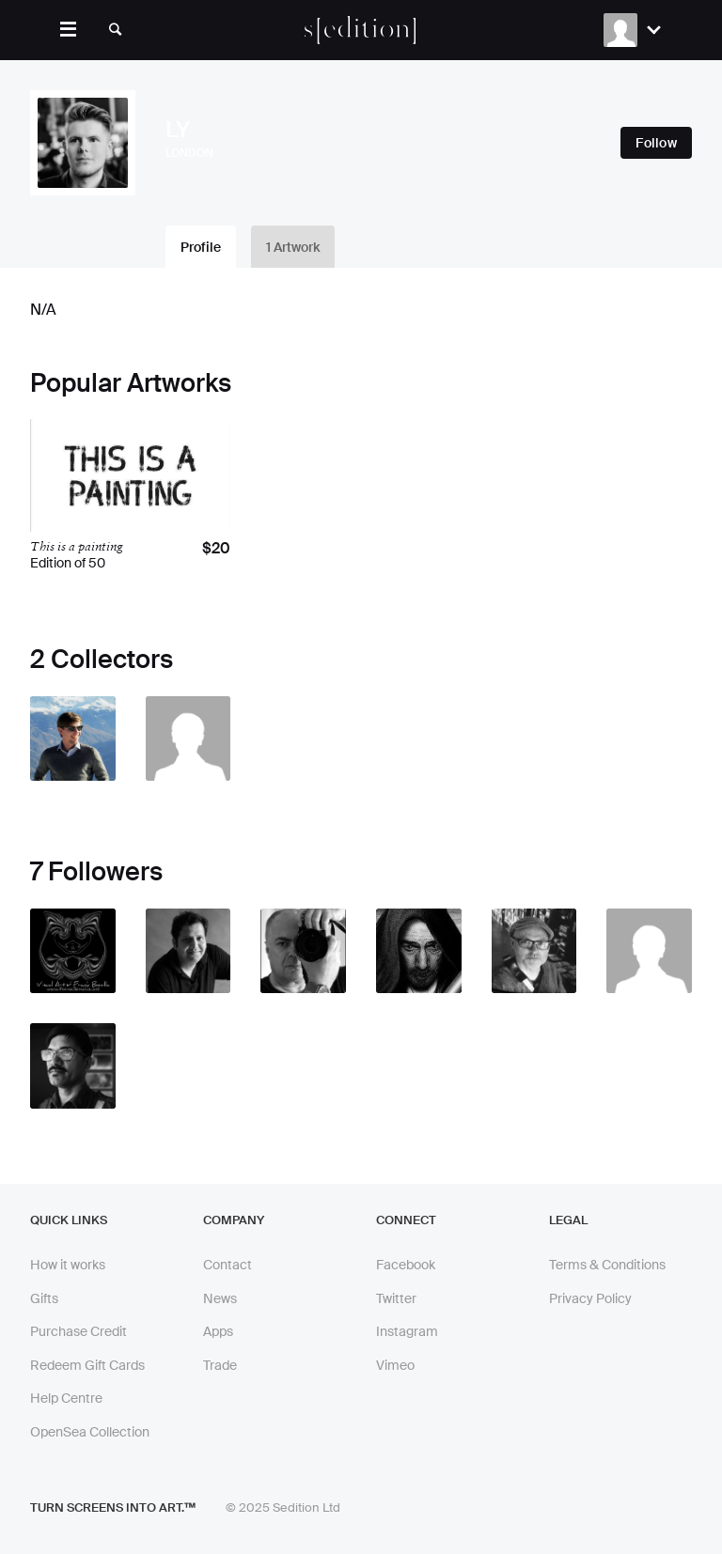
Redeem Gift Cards (87, 1365)
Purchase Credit (78, 1331)
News (220, 1298)
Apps (218, 1331)
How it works (67, 1264)
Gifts (44, 1298)
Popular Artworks (130, 382)
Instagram (407, 1331)
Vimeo (395, 1365)
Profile (200, 247)
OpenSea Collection (89, 1431)
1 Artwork (293, 247)
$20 (216, 548)
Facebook (405, 1264)
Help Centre (66, 1398)
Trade (220, 1365)
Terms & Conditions (607, 1264)
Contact (227, 1264)
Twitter (396, 1298)
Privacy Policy (590, 1298)
